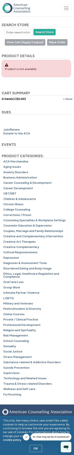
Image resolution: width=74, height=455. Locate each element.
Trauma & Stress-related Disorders (27, 383)
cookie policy (12, 440)
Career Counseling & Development (27, 183)
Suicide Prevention (16, 367)
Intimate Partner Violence (21, 293)
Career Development (18, 188)
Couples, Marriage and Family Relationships (33, 231)
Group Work (11, 287)
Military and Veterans (18, 303)
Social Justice (12, 351)
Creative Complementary (21, 247)
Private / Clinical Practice (20, 319)
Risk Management (15, 335)
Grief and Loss (13, 282)
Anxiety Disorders (15, 172)
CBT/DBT (9, 193)
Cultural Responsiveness (20, 252)
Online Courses (14, 314)
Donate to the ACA (16, 133)
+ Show (67, 99)
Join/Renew (11, 129)
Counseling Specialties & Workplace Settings (34, 220)
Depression (11, 258)
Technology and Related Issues (25, 378)
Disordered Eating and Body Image (27, 268)
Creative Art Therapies (19, 242)
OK (36, 448)
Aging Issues (12, 167)
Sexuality (9, 346)
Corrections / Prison (17, 215)
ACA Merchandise (15, 161)
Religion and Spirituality (19, 330)
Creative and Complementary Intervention (33, 236)
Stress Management (17, 357)
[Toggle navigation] (66, 8)
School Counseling (16, 341)
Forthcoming (12, 394)
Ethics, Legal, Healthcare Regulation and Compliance (31, 275)
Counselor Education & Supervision (27, 225)
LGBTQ (8, 298)
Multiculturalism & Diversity (22, 309)
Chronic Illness (13, 204)
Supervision (11, 373)
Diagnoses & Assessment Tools (25, 263)
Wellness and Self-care (19, 389)
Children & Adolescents (19, 199)
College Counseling (16, 209)
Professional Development (21, 325)
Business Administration (20, 177)
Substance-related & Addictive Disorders (32, 362)
